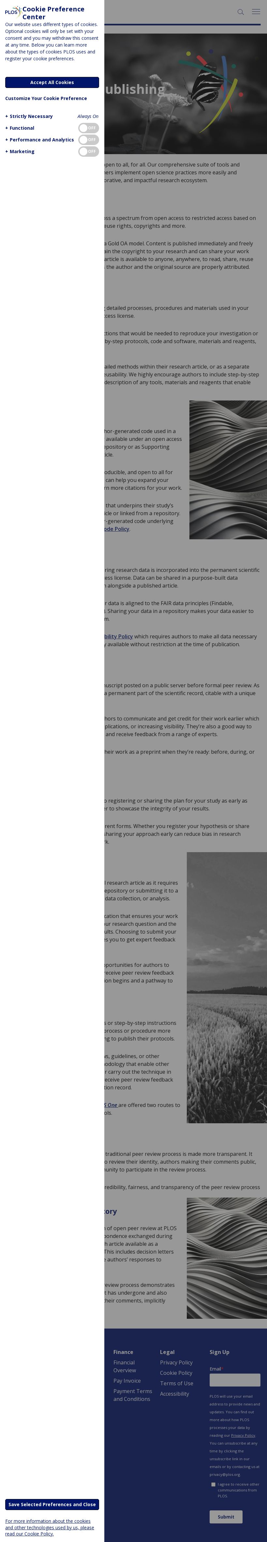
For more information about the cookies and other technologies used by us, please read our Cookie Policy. (49, 1527)
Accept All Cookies (52, 82)
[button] (28, 116)
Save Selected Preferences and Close (52, 1504)
